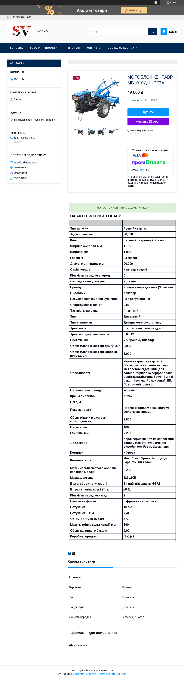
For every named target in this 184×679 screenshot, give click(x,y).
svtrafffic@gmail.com (25, 162)
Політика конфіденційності (112, 674)
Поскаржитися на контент (82, 674)
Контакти (94, 47)
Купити (148, 112)
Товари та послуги (43, 47)
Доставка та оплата (122, 47)
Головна (16, 47)
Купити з (148, 121)
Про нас (74, 47)
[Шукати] (152, 31)
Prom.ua (109, 670)
